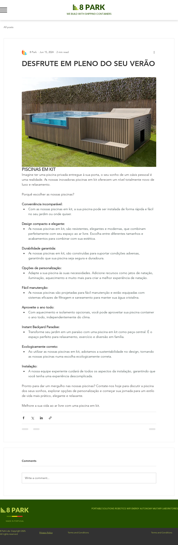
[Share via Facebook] (23, 418)
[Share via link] (50, 418)
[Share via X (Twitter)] (32, 418)
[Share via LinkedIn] (41, 418)
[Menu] (3, 9)
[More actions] (154, 52)
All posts (8, 27)
